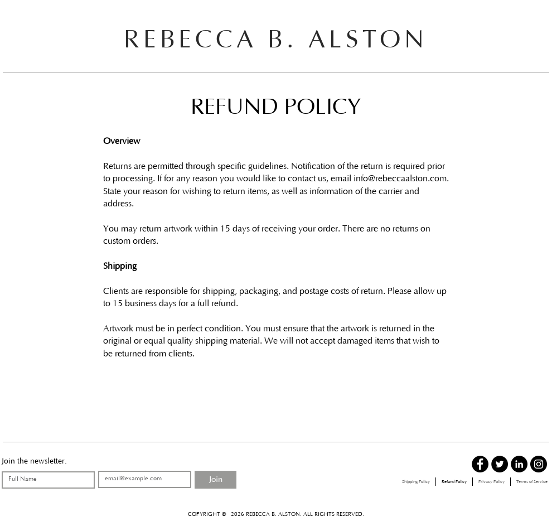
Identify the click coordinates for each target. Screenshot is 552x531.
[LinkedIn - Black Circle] (519, 464)
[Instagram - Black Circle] (538, 464)
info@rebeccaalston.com (400, 178)
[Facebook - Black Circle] (480, 464)
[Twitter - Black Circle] (499, 464)
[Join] (215, 480)
